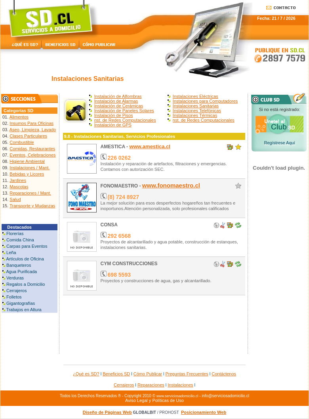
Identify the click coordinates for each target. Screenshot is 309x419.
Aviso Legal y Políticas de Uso (154, 400)
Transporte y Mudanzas (32, 205)
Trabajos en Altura (24, 309)
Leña (11, 252)
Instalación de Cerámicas (118, 105)
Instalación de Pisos (113, 115)
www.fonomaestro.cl (171, 185)
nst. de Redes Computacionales (125, 120)
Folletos (14, 297)
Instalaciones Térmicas (195, 115)
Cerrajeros (16, 290)
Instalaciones (180, 385)
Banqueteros (18, 265)
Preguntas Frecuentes (187, 373)
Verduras (15, 278)
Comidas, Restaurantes (32, 148)
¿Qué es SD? (86, 373)
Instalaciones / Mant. (30, 167)
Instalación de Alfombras (118, 96)
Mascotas (19, 186)
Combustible (22, 142)
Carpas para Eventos (26, 246)
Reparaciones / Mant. (30, 193)
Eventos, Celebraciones (32, 155)
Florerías (14, 233)
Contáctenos (224, 373)
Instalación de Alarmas (116, 101)
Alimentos (19, 117)
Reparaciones (150, 385)
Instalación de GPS (113, 124)
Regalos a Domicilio (25, 284)
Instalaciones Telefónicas (197, 110)
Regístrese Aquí (279, 142)
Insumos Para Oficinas (31, 123)
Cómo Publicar (148, 373)
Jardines (18, 180)
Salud (15, 199)
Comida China (20, 239)
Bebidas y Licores (27, 174)
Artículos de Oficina (25, 258)
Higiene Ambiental (27, 161)
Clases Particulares (28, 136)
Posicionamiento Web (203, 412)
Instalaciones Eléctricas (195, 96)
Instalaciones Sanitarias (196, 105)
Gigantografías (20, 303)
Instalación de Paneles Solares (124, 110)
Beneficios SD (116, 373)
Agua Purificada (21, 271)
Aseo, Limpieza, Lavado (33, 129)
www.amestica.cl (149, 146)
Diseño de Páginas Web (107, 412)
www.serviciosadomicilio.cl (177, 396)
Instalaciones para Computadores (205, 101)
